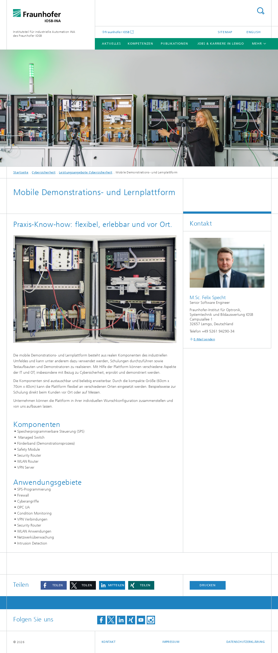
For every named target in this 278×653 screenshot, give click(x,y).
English (253, 32)
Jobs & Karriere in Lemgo (220, 43)
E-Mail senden (204, 339)
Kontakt (108, 642)
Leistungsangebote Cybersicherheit (85, 172)
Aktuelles (111, 43)
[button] (54, 585)
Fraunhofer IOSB (117, 32)
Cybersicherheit (43, 172)
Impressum (170, 642)
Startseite (20, 172)
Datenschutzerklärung (245, 642)
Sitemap (225, 32)
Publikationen (174, 43)
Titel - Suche (260, 11)
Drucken (208, 585)
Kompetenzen (140, 43)
